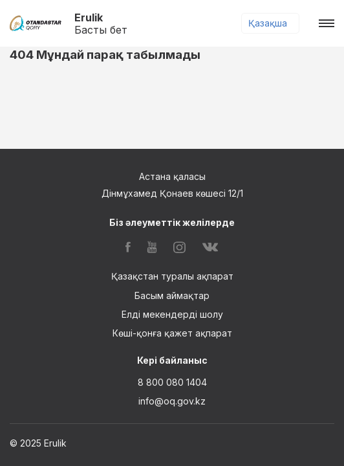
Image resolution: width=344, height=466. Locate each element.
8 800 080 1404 (172, 382)
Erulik (100, 23)
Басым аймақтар (172, 295)
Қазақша (267, 22)
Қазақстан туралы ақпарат (172, 276)
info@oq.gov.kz (172, 400)
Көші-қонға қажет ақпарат (172, 332)
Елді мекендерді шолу (172, 314)
